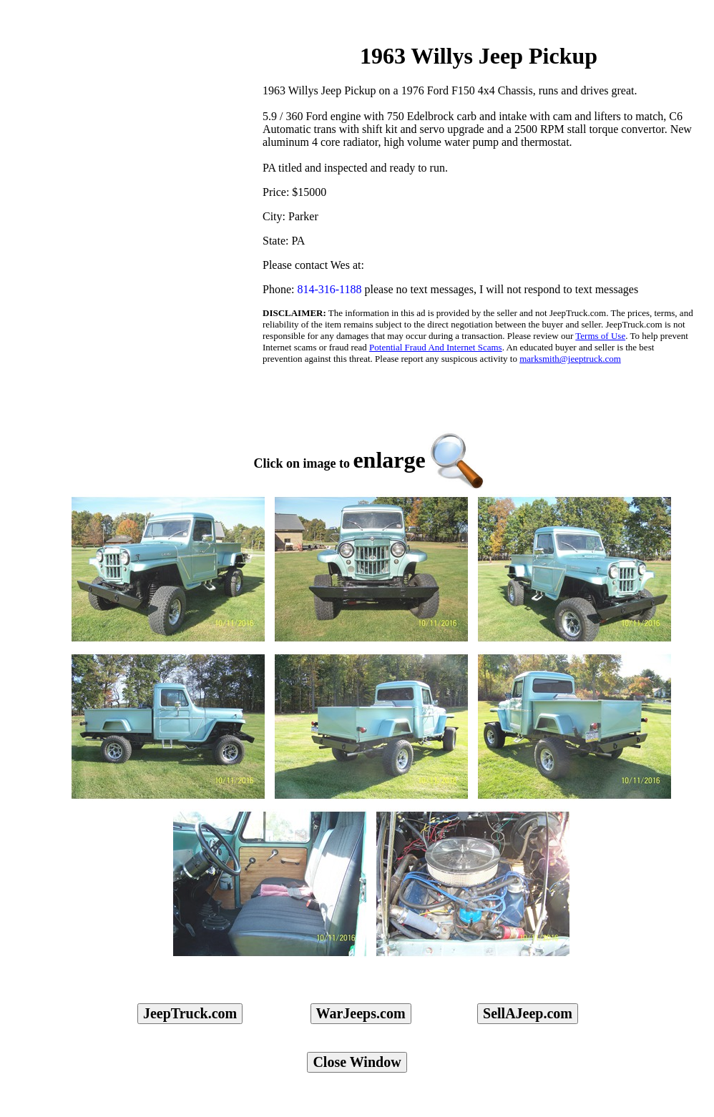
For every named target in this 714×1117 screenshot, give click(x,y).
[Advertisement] (139, 108)
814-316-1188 (329, 289)
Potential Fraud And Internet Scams (435, 347)
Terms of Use (600, 335)
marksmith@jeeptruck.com (570, 358)
